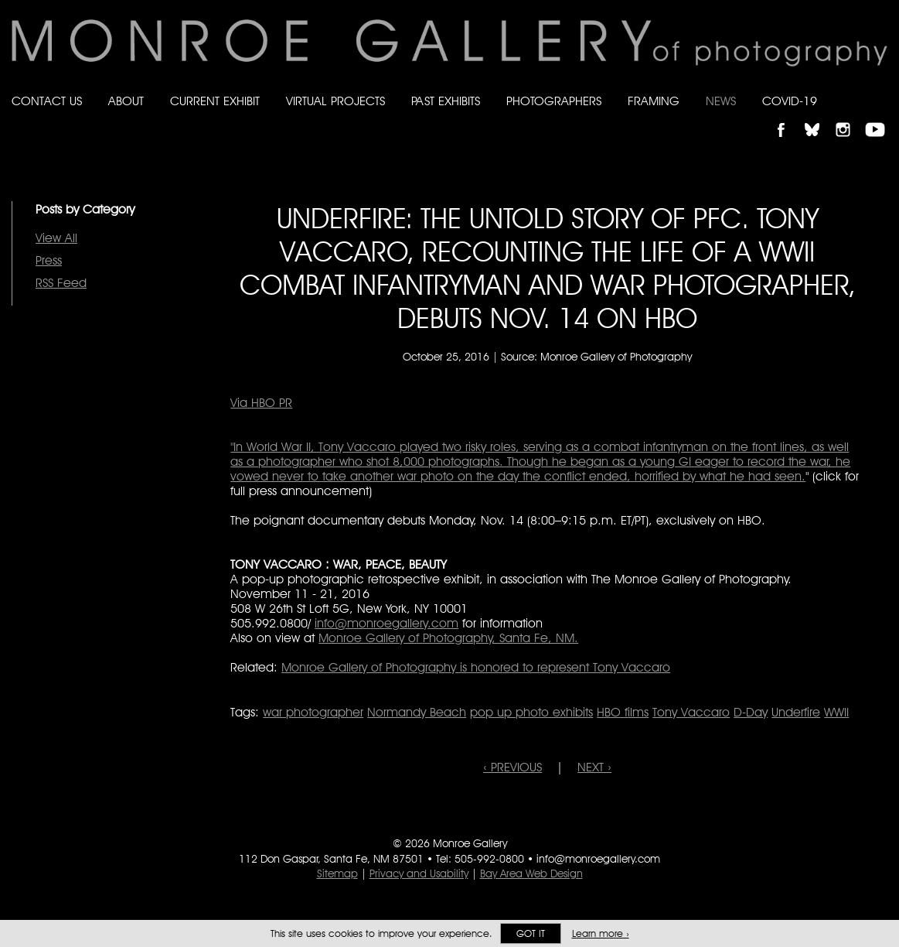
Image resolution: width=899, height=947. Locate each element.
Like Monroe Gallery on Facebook (788, 116)
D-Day (751, 712)
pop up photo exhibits (531, 712)
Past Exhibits (445, 101)
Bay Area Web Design (531, 873)
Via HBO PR (261, 402)
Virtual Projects (335, 101)
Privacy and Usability (418, 873)
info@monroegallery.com (386, 623)
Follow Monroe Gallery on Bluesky (819, 116)
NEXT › (594, 767)
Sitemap (337, 873)
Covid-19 (789, 101)
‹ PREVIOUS (512, 767)
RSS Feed (61, 282)
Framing (653, 101)
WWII (836, 712)
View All (56, 238)
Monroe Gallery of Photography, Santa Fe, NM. (448, 638)
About (126, 101)
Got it (530, 933)
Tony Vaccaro (691, 712)
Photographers (553, 101)
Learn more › (600, 933)
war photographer (313, 712)
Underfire (795, 712)
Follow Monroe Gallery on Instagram (849, 116)
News (721, 101)
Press (49, 260)
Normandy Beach (416, 712)
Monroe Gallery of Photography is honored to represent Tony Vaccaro (475, 667)
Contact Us (47, 101)
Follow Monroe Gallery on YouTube (880, 116)
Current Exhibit (215, 101)
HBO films (623, 712)
